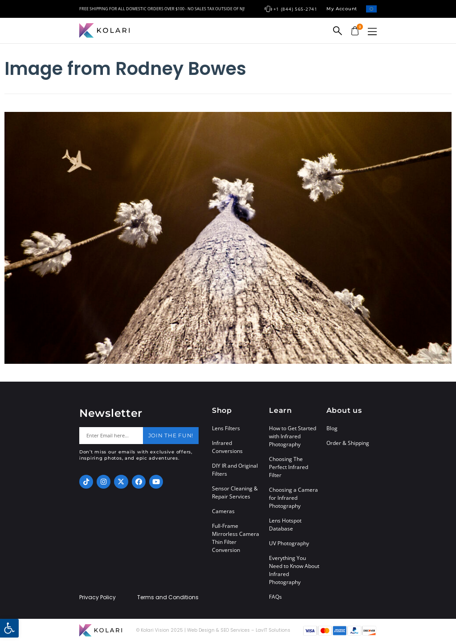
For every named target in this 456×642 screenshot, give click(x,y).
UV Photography (289, 543)
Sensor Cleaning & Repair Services (235, 492)
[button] (372, 31)
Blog (332, 428)
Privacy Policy (97, 597)
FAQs (275, 597)
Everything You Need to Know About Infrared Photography (294, 570)
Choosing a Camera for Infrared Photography (293, 498)
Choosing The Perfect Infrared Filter (288, 467)
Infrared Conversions (227, 447)
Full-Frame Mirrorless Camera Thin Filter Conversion (235, 538)
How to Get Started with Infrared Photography (292, 436)
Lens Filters (226, 428)
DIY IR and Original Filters (235, 469)
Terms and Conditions (168, 597)
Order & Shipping (347, 443)
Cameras (223, 511)
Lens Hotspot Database (285, 524)
